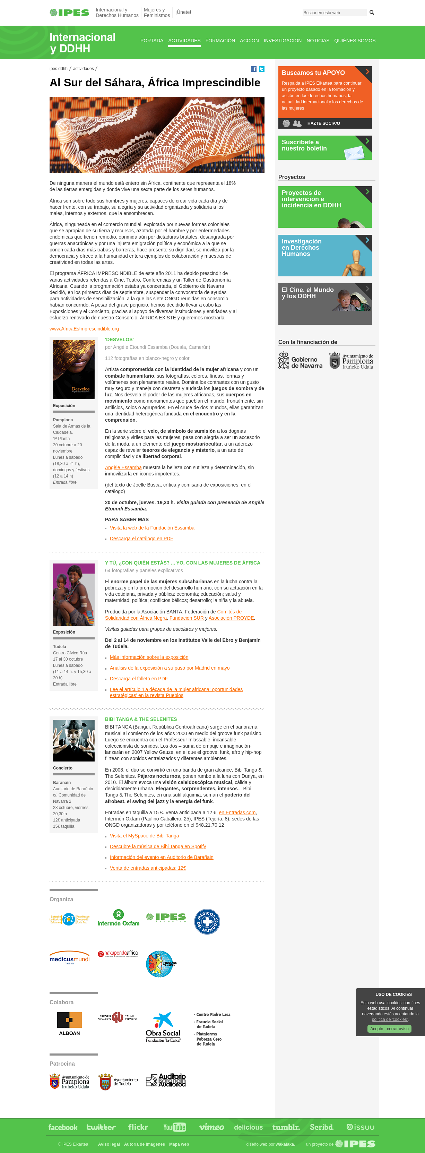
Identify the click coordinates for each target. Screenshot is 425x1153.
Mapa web (179, 1144)
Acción (249, 40)
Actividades (184, 40)
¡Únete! (183, 12)
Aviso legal (109, 1144)
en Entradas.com (237, 812)
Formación (220, 40)
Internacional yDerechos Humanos (117, 12)
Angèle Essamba (123, 467)
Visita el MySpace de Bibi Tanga (144, 835)
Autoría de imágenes (144, 1144)
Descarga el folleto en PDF (139, 678)
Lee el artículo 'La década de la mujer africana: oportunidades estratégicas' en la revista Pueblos (176, 692)
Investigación (283, 40)
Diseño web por (270, 1144)
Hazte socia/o (323, 123)
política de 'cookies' (390, 1019)
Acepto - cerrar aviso (389, 1028)
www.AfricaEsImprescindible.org (84, 329)
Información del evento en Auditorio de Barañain (162, 857)
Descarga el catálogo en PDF (141, 538)
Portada (151, 40)
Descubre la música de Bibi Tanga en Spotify (158, 846)
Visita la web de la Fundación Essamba (152, 528)
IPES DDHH (59, 68)
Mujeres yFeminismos (157, 12)
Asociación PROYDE (231, 618)
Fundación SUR (187, 618)
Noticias (317, 40)
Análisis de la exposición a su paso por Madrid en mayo (170, 668)
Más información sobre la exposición (149, 657)
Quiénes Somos (355, 40)
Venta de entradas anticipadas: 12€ (148, 868)
